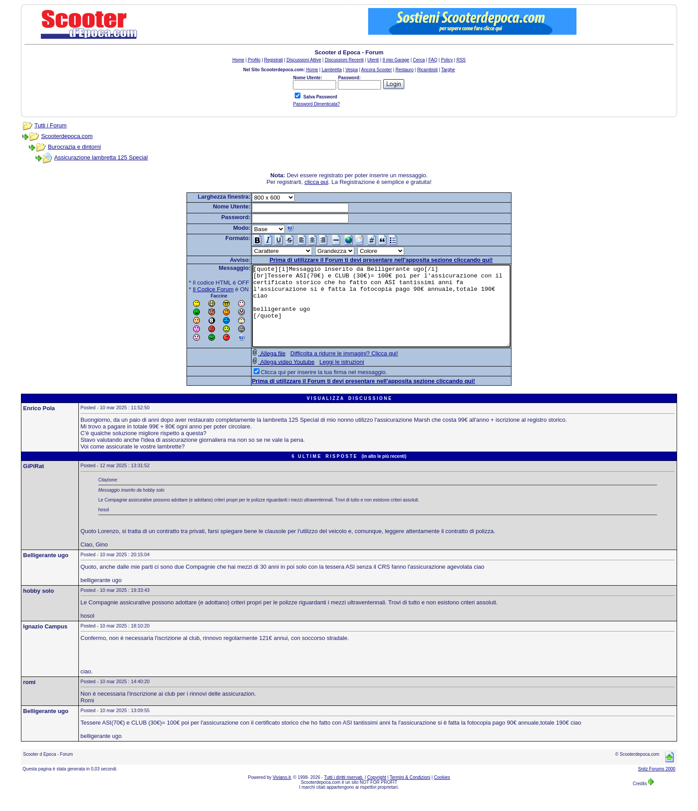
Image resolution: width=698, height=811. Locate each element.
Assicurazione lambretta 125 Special (101, 157)
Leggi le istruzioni (326, 378)
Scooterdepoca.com (67, 136)
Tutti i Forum (50, 125)
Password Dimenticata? (316, 104)
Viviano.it (282, 793)
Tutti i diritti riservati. (344, 793)
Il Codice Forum (197, 289)
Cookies (442, 793)
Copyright (376, 793)
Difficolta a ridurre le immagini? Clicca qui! (328, 369)
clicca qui (316, 182)
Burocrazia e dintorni (74, 146)
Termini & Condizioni (410, 793)
